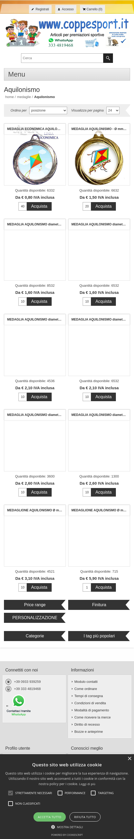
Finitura (99, 604)
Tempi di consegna (88, 696)
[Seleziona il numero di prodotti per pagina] (113, 110)
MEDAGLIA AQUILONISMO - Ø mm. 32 (99, 129)
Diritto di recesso (87, 724)
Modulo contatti (85, 682)
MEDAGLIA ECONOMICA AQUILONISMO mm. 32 (36, 129)
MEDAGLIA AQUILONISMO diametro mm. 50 (36, 415)
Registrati (42, 9)
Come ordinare (85, 689)
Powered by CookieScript (67, 835)
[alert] (67, 796)
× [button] (129, 759)
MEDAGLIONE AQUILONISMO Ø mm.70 (36, 510)
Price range (35, 604)
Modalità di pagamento (91, 710)
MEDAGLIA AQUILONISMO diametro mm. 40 (36, 319)
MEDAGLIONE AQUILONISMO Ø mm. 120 (100, 510)
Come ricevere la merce (92, 717)
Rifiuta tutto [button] (85, 817)
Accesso (68, 9)
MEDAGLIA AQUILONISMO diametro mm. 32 (36, 224)
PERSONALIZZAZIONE (34, 617)
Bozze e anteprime (88, 732)
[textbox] (62, 58)
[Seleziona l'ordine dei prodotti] (48, 110)
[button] (67, 826)
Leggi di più (87, 784)
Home (9, 97)
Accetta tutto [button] (49, 817)
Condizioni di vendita (90, 703)
